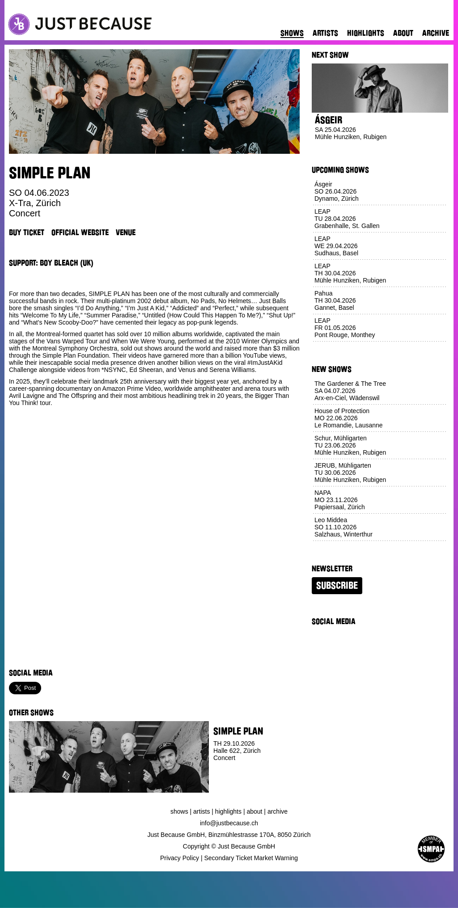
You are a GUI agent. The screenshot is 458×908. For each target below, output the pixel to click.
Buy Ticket (26, 232)
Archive (435, 33)
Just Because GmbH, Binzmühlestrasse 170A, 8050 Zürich (229, 834)
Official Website (80, 232)
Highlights (365, 33)
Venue (126, 232)
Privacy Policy (179, 858)
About (403, 33)
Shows (292, 33)
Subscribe (337, 586)
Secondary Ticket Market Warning (251, 858)
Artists (325, 33)
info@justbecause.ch (229, 823)
